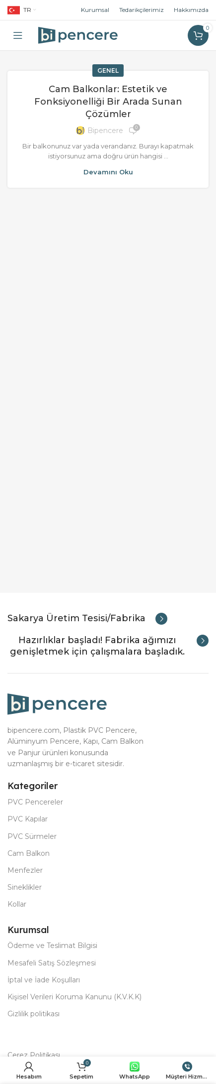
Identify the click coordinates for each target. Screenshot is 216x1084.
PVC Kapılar (27, 818)
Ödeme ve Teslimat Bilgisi (52, 945)
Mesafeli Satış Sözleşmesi (51, 962)
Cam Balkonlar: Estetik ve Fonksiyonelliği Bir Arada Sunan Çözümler (108, 102)
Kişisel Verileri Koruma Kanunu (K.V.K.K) (74, 996)
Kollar (16, 904)
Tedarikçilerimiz (141, 9)
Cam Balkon (28, 853)
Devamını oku (108, 172)
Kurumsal (95, 9)
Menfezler (25, 870)
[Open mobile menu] (17, 35)
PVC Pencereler (35, 802)
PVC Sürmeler (32, 836)
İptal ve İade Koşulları (43, 979)
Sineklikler (24, 887)
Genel (108, 70)
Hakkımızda (191, 9)
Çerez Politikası (33, 1055)
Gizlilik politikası (33, 1013)
